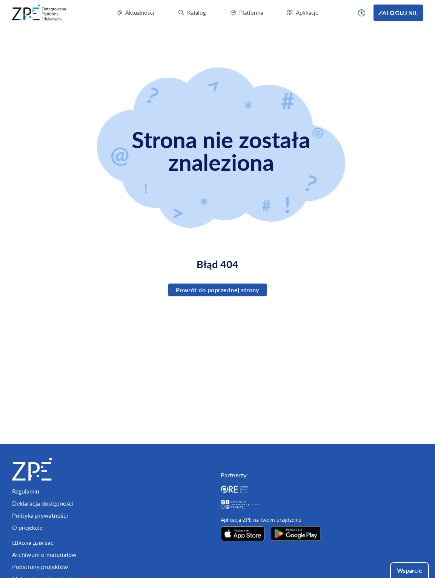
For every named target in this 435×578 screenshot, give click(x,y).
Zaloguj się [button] (398, 12)
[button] (361, 13)
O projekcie (27, 527)
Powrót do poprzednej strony (217, 289)
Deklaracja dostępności (43, 503)
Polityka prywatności (40, 515)
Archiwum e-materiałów (44, 554)
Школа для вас (33, 542)
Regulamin (25, 491)
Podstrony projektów (40, 566)
